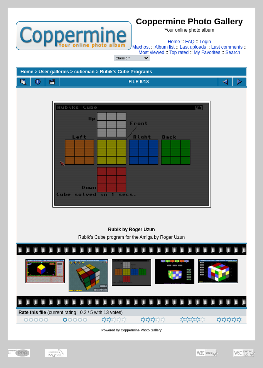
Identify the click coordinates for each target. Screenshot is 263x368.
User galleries (54, 71)
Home (174, 41)
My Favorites (207, 52)
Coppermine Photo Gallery (141, 330)
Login (205, 41)
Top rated (179, 52)
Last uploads (193, 47)
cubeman (84, 71)
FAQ (189, 41)
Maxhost (141, 47)
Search (233, 52)
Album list (165, 47)
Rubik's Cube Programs (126, 71)
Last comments (227, 47)
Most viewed (151, 52)
